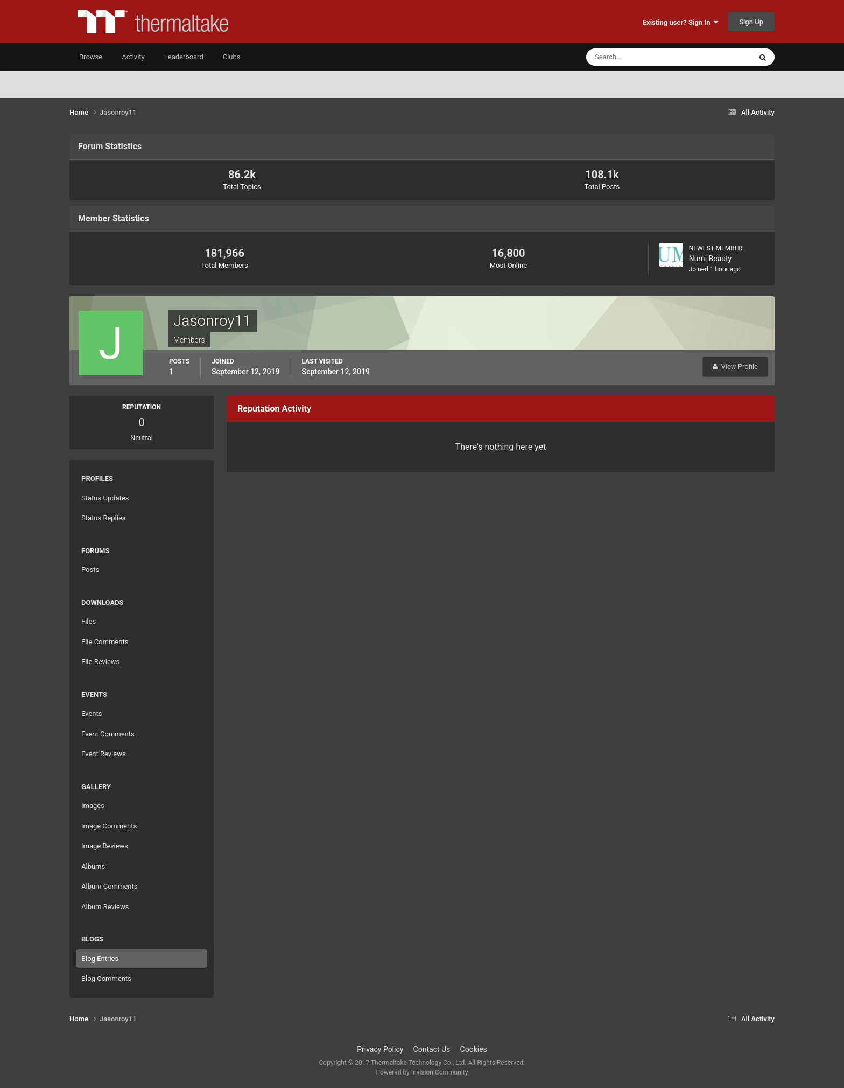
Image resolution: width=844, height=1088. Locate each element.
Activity (133, 57)
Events (91, 713)
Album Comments (109, 886)
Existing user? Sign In (680, 22)
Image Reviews (104, 846)
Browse (90, 57)
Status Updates (105, 498)
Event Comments (108, 734)
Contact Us (432, 1049)
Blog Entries (99, 958)
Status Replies (103, 518)
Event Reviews (103, 754)
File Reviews (100, 662)
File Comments (104, 642)
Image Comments (109, 826)
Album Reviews (105, 907)
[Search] (636, 57)
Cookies (473, 1049)
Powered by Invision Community (422, 1072)
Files (88, 621)
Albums (93, 866)
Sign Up (751, 22)
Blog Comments (106, 978)
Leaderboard (183, 57)
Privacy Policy (380, 1049)
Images (92, 805)
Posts (90, 570)
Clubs (232, 57)
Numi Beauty (710, 258)
